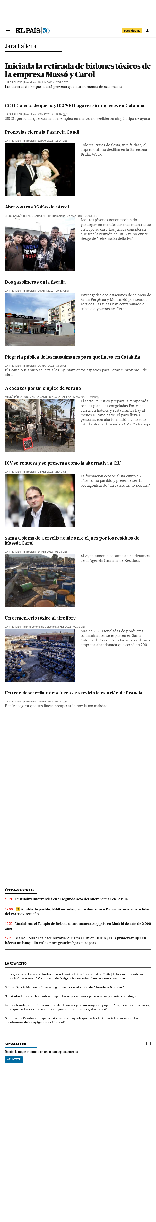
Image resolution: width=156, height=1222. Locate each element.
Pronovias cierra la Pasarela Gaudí (42, 132)
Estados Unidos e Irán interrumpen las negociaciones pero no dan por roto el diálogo (72, 996)
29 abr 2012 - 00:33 (53, 290)
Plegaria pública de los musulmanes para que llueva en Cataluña (72, 357)
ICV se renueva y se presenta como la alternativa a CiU (63, 463)
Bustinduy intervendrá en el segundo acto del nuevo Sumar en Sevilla (71, 899)
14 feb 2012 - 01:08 (52, 551)
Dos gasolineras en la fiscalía (35, 282)
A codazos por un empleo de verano (43, 389)
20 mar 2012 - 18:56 (53, 365)
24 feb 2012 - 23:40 (53, 471)
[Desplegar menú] (9, 31)
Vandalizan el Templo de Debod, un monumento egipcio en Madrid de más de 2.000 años (78, 925)
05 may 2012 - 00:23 (83, 215)
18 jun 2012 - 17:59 (53, 82)
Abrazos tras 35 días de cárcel (37, 207)
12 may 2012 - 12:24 (53, 140)
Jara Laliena (21, 46)
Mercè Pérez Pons (17, 397)
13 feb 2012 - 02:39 (70, 626)
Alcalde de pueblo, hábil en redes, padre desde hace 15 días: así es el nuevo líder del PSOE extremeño (77, 911)
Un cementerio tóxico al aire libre (40, 618)
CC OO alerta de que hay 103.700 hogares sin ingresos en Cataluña (75, 106)
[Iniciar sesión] (147, 31)
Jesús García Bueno (18, 215)
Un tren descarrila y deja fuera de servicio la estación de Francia (73, 693)
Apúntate (14, 1059)
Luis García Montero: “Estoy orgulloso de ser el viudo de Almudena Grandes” (66, 987)
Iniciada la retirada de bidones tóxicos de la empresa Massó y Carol (78, 70)
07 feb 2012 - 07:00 (52, 701)
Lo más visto (16, 963)
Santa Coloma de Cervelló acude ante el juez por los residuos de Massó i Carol (72, 541)
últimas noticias (19, 890)
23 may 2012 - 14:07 (53, 114)
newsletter (15, 1044)
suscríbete (132, 30)
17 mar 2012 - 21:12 (87, 397)
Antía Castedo (41, 397)
